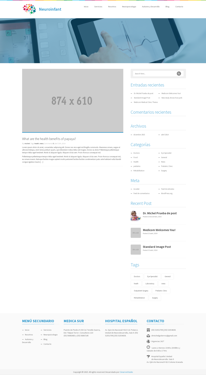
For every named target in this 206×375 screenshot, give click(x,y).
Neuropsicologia (129, 6)
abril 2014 (164, 134)
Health (136, 162)
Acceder (136, 189)
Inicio (86, 6)
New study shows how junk (172, 98)
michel (27, 143)
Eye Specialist (166, 153)
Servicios (98, 6)
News (163, 162)
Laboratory (150, 283)
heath (36, 143)
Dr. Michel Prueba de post (143, 93)
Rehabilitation (139, 170)
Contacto (179, 6)
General (164, 157)
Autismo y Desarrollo (151, 6)
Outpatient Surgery (141, 291)
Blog (167, 6)
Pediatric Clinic (167, 166)
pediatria (137, 166)
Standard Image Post (142, 98)
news (41, 143)
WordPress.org (166, 193)
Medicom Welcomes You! (171, 93)
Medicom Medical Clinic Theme (146, 102)
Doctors (137, 153)
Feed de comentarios (142, 193)
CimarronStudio (126, 372)
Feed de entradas (167, 189)
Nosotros (112, 6)
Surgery (164, 170)
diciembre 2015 (139, 134)
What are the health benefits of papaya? (49, 139)
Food (136, 157)
